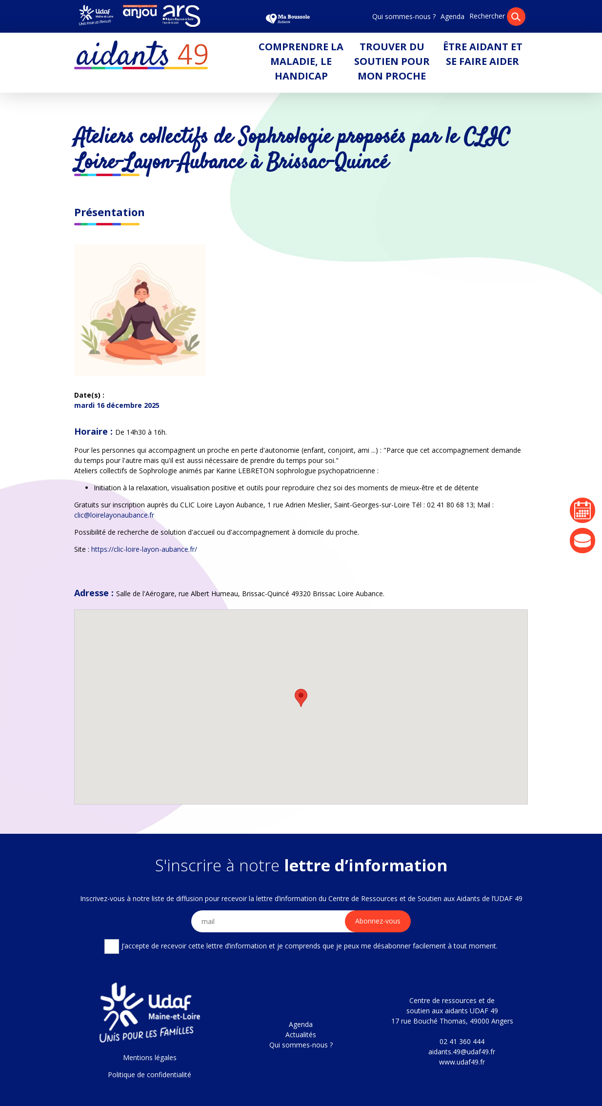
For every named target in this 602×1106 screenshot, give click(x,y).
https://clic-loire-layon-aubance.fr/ (144, 549)
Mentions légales (150, 1057)
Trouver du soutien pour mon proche (392, 61)
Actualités (300, 1034)
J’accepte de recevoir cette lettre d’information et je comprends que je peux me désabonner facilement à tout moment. (300, 946)
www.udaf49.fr (462, 1061)
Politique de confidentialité (149, 1074)
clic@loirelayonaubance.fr (114, 515)
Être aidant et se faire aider (482, 54)
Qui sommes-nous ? (404, 16)
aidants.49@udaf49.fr (461, 1051)
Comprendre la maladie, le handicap (301, 61)
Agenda (452, 16)
